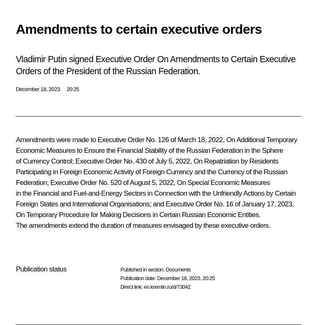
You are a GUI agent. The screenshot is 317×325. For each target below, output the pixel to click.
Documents (178, 270)
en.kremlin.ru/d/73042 (167, 287)
